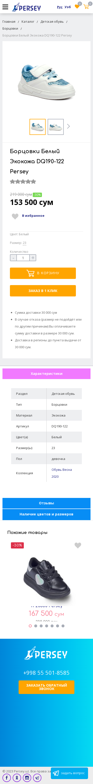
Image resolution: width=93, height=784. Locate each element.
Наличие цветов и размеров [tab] (46, 514)
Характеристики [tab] (46, 373)
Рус (59, 7)
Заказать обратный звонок (46, 687)
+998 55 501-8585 (46, 672)
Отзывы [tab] (46, 503)
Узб (67, 7)
